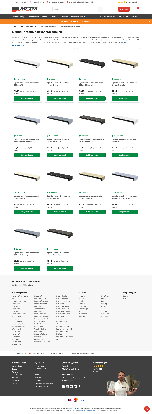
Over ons (38, 377)
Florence (82, 316)
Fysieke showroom (19, 2)
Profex (103, 299)
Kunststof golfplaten (20, 324)
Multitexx (82, 306)
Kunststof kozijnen (41, 301)
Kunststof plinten (40, 334)
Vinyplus (82, 304)
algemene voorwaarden (88, 410)
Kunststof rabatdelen (20, 296)
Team (37, 374)
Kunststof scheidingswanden (19, 300)
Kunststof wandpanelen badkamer (17, 336)
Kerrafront (105, 296)
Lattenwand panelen (42, 342)
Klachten (15, 377)
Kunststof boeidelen (42, 304)
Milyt (102, 309)
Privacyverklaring (41, 386)
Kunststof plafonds (41, 316)
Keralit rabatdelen (63, 301)
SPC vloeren (61, 304)
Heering (104, 304)
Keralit (81, 301)
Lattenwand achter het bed (63, 333)
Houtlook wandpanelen (39, 325)
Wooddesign (83, 309)
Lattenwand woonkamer (16, 343)
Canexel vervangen (126, 297)
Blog (36, 372)
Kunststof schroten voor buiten (19, 315)
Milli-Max (104, 316)
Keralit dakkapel (62, 309)
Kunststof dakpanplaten (39, 307)
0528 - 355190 (67, 375)
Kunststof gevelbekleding (40, 297)
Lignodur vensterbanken (48, 26)
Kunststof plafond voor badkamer (41, 320)
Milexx (103, 306)
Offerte (124, 9)
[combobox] (77, 9)
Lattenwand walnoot (64, 329)
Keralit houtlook (62, 299)
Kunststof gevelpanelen (17, 305)
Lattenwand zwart (63, 326)
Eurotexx (82, 296)
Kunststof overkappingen (62, 317)
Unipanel (104, 301)
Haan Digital (77, 408)
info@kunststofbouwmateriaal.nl (74, 378)
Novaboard (105, 314)
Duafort (81, 299)
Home (14, 26)
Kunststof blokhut (63, 314)
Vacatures (38, 380)
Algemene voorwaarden (44, 383)
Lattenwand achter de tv (64, 338)
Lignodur (104, 311)
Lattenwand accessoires (38, 338)
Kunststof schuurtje (63, 311)
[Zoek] (100, 9)
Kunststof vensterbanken (28, 26)
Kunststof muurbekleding (18, 320)
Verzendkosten (18, 366)
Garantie (15, 380)
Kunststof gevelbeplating (17, 310)
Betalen (15, 369)
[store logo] (25, 9)
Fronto (81, 311)
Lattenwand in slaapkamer (61, 322)
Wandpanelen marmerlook (17, 330)
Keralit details (61, 296)
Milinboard (83, 314)
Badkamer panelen (19, 326)
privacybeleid (72, 410)
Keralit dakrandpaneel (64, 306)
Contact (15, 383)
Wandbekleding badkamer (40, 330)
